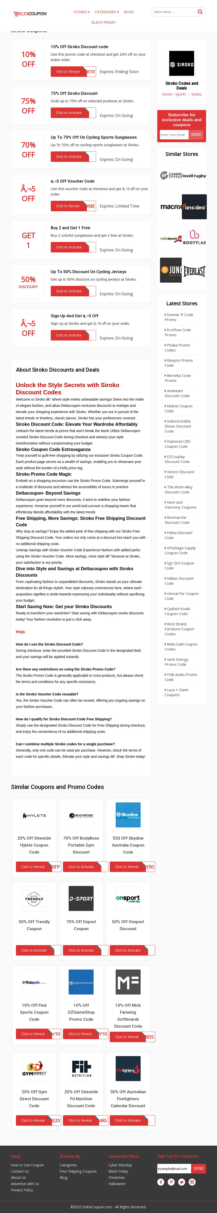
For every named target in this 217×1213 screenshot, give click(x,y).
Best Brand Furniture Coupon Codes (179, 628)
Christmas (116, 1177)
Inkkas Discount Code (179, 581)
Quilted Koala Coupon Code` (177, 611)
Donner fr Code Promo (179, 317)
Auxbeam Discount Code (177, 393)
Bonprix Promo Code (179, 363)
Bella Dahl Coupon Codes (181, 647)
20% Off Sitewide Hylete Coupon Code (34, 845)
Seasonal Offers (123, 1156)
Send (196, 134)
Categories (68, 1165)
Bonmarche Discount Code (177, 520)
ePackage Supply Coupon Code (180, 550)
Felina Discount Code (179, 535)
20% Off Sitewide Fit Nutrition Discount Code (81, 1098)
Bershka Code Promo (178, 378)
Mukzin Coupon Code (179, 408)
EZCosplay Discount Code (177, 459)
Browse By (70, 1156)
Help (15, 1156)
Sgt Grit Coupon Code (179, 565)
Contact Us (20, 1171)
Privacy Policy (22, 1190)
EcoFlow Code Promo (178, 332)
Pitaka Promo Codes (177, 347)
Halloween (116, 1183)
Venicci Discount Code (179, 474)
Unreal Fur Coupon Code (182, 596)
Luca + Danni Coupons (176, 692)
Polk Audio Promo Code (181, 677)
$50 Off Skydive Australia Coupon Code (128, 845)
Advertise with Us (25, 1183)
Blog (63, 1177)
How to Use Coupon (27, 1165)
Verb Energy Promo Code (176, 662)
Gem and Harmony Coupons (181, 505)
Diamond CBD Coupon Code (178, 444)
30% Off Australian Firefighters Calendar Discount (128, 1098)
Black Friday (118, 1171)
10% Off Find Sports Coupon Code (34, 1012)
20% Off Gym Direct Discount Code (34, 1098)
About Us (18, 1177)
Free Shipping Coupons (78, 1171)
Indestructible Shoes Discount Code (178, 426)
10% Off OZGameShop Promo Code (81, 1012)
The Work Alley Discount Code (179, 489)
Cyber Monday (120, 1165)
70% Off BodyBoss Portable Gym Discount (81, 845)
